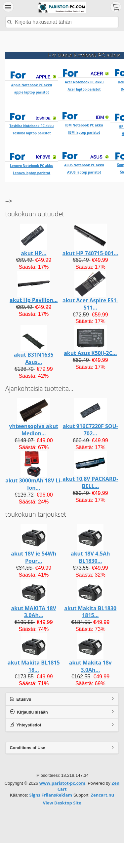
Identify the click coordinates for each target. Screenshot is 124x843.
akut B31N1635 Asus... (34, 345)
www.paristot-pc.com (62, 770)
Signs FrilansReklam (50, 782)
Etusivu (20, 686)
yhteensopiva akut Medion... (33, 416)
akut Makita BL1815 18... (34, 653)
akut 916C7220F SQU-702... (90, 416)
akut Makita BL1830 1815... (90, 598)
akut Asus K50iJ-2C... (90, 339)
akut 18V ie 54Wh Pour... (33, 544)
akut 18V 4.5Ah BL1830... (90, 544)
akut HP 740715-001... (90, 240)
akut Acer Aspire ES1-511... (90, 291)
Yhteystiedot (25, 711)
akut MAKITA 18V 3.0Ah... (33, 598)
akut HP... (33, 240)
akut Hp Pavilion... (34, 286)
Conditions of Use (27, 734)
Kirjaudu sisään (29, 698)
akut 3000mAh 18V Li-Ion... (33, 471)
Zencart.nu (102, 782)
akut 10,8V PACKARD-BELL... (90, 469)
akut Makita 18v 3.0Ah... (90, 653)
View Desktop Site (62, 790)
